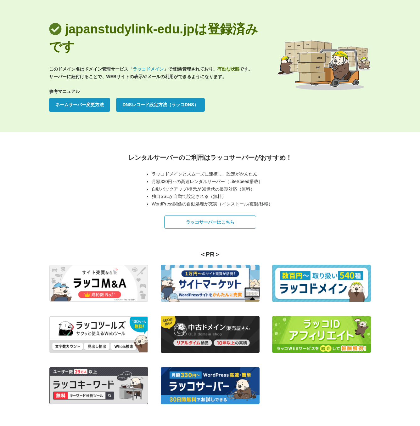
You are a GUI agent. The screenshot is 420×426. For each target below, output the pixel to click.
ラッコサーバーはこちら (210, 222)
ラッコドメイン (148, 69)
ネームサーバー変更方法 (79, 104)
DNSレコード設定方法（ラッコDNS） (160, 104)
